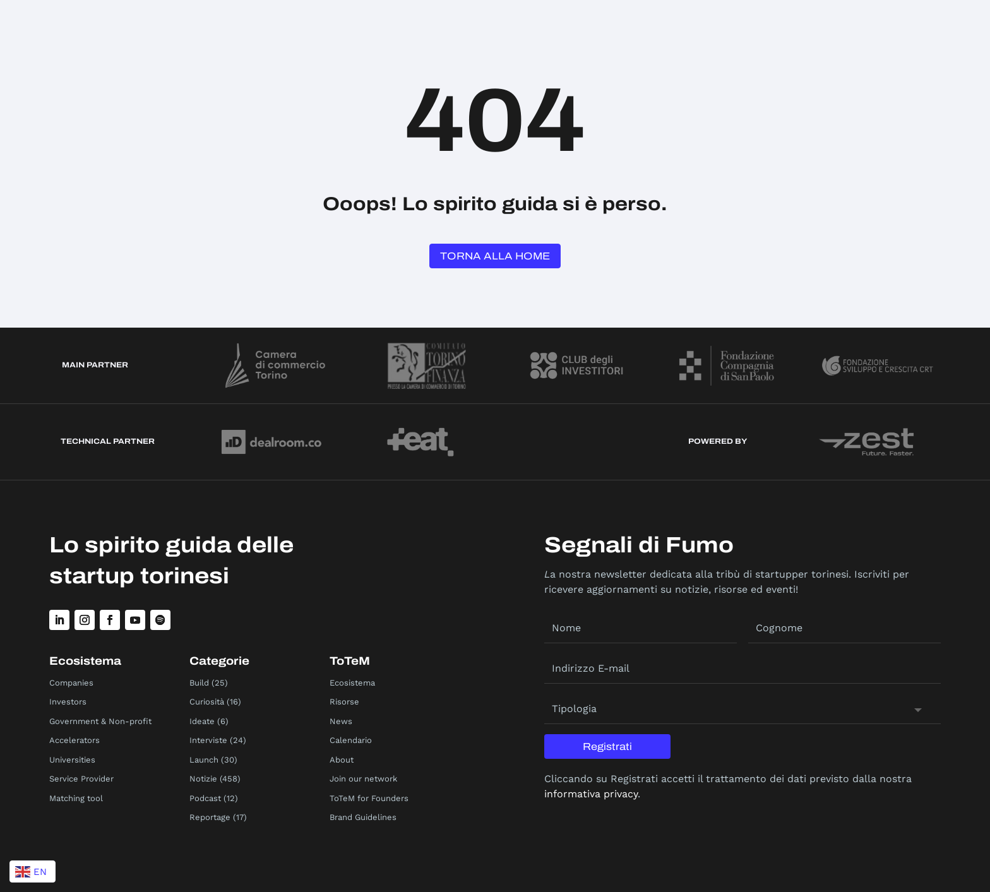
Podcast (205, 798)
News (341, 721)
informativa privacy (591, 794)
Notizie (203, 778)
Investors (67, 701)
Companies (71, 682)
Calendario (351, 740)
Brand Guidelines (363, 817)
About (342, 759)
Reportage (209, 817)
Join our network (363, 778)
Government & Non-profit (100, 721)
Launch (203, 759)
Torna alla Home (495, 256)
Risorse (344, 701)
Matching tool (76, 798)
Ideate (202, 721)
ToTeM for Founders (369, 798)
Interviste (208, 740)
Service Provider (81, 778)
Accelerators (74, 740)
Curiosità (206, 701)
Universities (72, 759)
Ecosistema (352, 682)
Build (199, 682)
